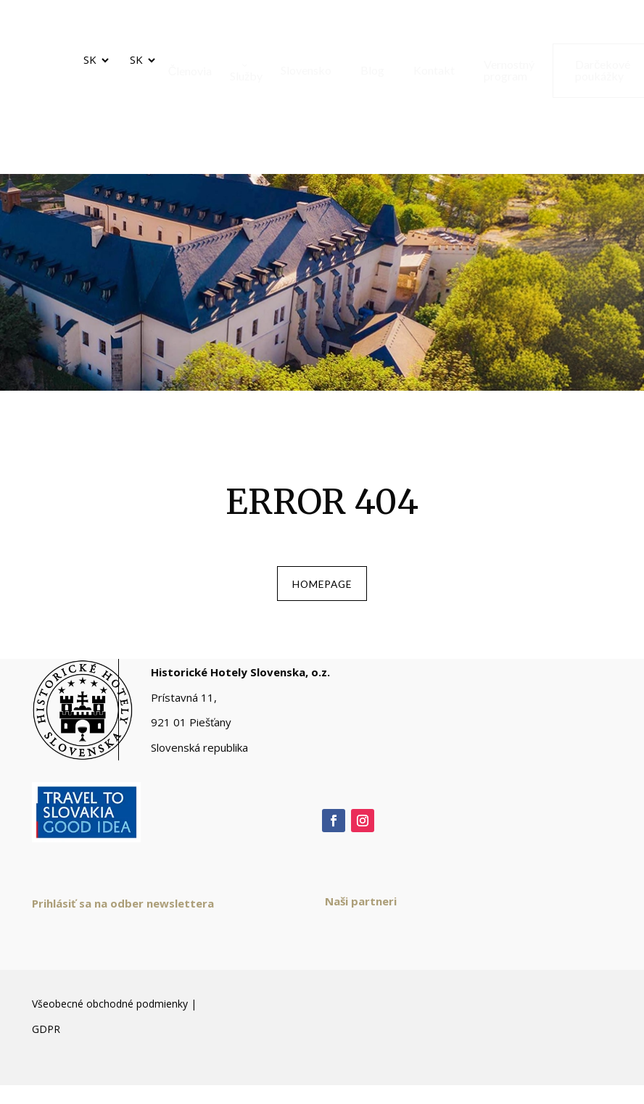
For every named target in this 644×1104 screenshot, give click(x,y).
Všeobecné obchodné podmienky (110, 1012)
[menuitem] (184, 71)
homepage (322, 587)
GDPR (46, 1037)
